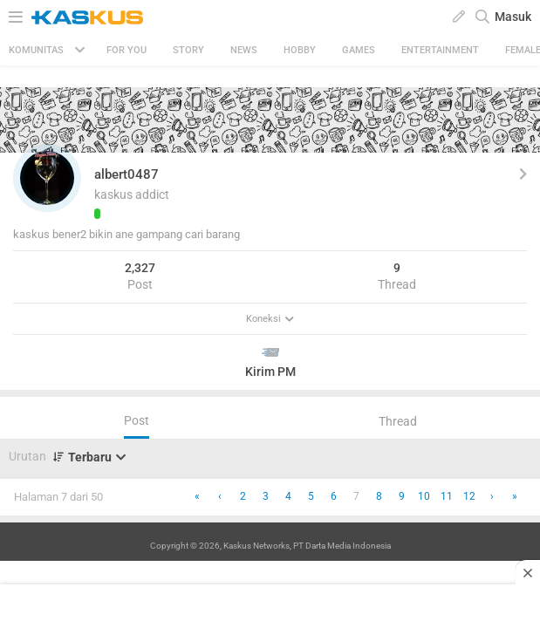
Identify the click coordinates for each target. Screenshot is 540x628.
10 (424, 496)
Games (358, 50)
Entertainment (440, 50)
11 (447, 496)
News (243, 50)
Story (188, 50)
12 (469, 496)
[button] (47, 178)
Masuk (513, 17)
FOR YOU (126, 50)
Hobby (300, 50)
